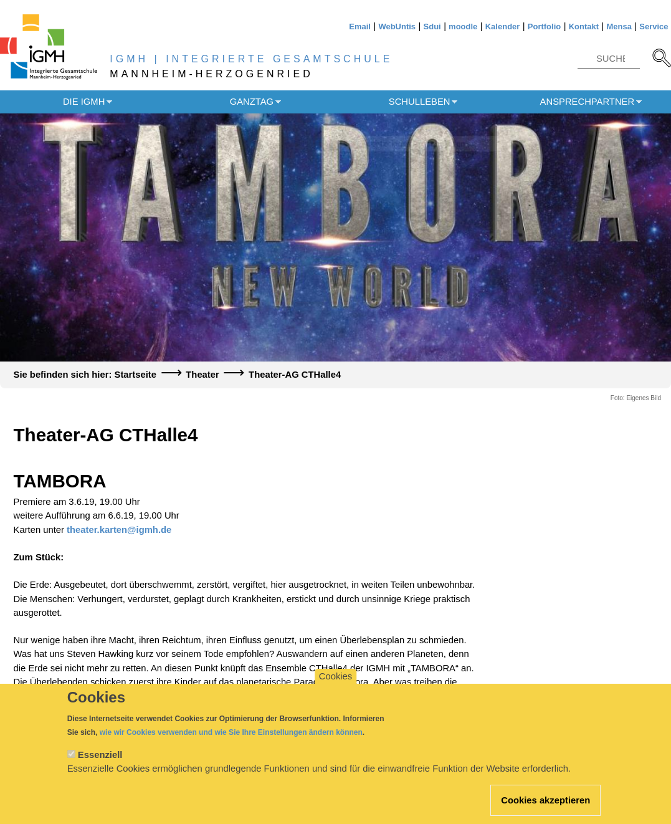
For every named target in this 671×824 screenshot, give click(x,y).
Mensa (618, 26)
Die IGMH (84, 102)
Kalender (502, 26)
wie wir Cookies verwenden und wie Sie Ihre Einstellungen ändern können (231, 743)
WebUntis (397, 26)
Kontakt (584, 26)
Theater (202, 375)
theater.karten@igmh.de (119, 530)
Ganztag (252, 102)
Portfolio (544, 26)
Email (360, 26)
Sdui (432, 26)
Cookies (335, 687)
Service (653, 26)
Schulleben (419, 102)
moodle (463, 26)
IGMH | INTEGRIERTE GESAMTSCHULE (251, 59)
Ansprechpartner (587, 102)
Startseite (135, 375)
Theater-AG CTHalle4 (295, 375)
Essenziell (100, 766)
